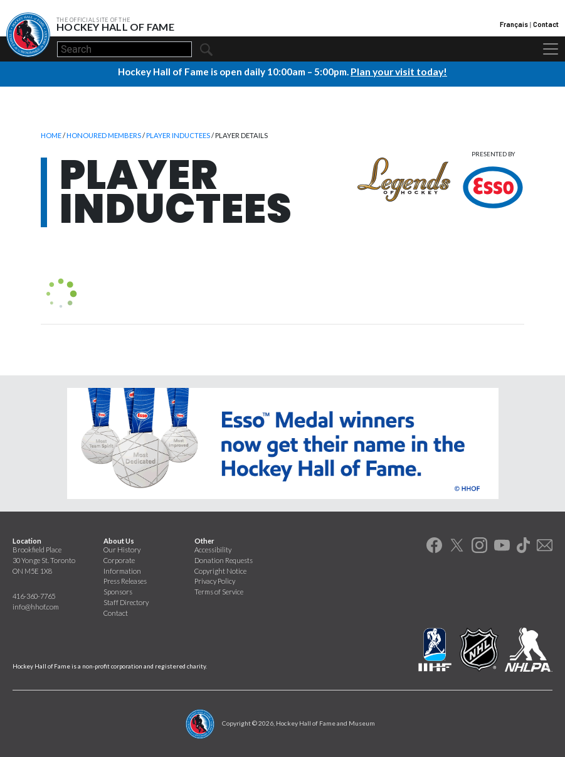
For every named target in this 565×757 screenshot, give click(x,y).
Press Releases (125, 580)
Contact (546, 24)
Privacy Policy (214, 580)
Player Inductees (178, 135)
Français (514, 24)
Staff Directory (126, 602)
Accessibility (212, 549)
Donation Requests (223, 560)
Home (51, 135)
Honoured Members (103, 135)
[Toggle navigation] (550, 49)
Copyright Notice (220, 570)
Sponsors (117, 591)
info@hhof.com (36, 606)
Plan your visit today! (399, 71)
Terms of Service (218, 591)
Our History (121, 549)
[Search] (124, 49)
